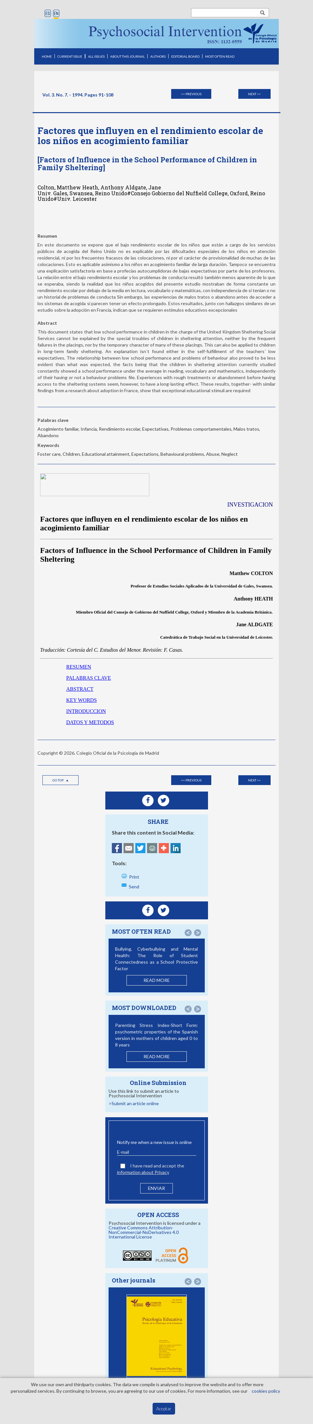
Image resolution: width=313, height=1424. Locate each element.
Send (134, 886)
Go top (60, 780)
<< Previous (191, 94)
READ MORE (156, 980)
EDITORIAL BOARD (185, 56)
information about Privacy (143, 1172)
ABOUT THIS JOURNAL (127, 56)
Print (134, 877)
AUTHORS (158, 56)
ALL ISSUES (96, 56)
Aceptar (163, 1408)
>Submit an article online (134, 1103)
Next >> (254, 94)
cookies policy (266, 1391)
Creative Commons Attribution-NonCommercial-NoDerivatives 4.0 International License (144, 1232)
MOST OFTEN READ (219, 56)
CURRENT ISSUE (69, 56)
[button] (188, 933)
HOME (47, 56)
